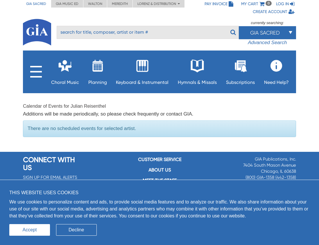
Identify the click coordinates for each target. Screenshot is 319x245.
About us (159, 170)
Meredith (120, 4)
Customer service (159, 159)
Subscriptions (240, 70)
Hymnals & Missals (197, 70)
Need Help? (276, 70)
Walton (95, 4)
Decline (76, 229)
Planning (97, 70)
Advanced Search (267, 42)
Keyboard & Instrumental (142, 70)
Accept (30, 229)
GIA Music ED (67, 4)
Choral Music (65, 70)
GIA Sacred (36, 4)
